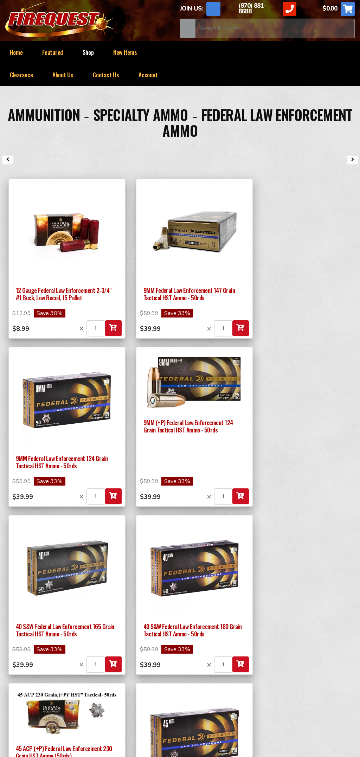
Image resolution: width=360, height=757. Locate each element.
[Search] (275, 28)
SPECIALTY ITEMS (203, 656)
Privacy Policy (171, 704)
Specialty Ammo (140, 114)
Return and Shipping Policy (49, 704)
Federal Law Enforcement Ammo (257, 122)
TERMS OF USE (119, 704)
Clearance (21, 74)
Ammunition (44, 114)
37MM (101, 656)
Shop (88, 52)
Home (16, 52)
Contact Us (106, 74)
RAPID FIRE (283, 656)
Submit (41, 606)
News (212, 704)
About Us (62, 74)
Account (148, 74)
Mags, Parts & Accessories (302, 669)
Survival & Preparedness (125, 682)
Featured (52, 52)
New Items (125, 52)
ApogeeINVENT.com (260, 721)
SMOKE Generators (205, 669)
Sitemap (243, 704)
